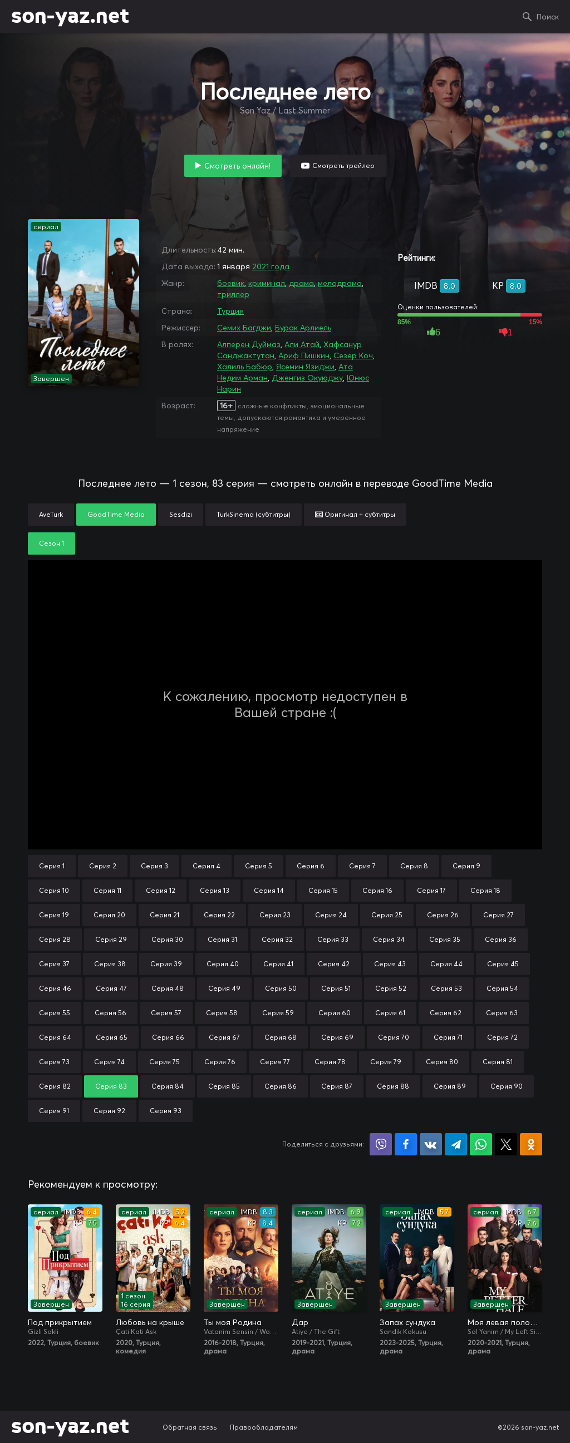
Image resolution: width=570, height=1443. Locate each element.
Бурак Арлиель (303, 328)
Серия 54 (502, 988)
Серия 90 (506, 1086)
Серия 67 (224, 1037)
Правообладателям (264, 1427)
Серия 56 (110, 1013)
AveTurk (51, 514)
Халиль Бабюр (244, 367)
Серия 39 (166, 964)
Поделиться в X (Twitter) (506, 1144)
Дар (300, 1322)
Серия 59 (278, 1013)
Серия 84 (167, 1086)
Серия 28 (55, 939)
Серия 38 (110, 964)
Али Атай (302, 344)
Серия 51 (336, 988)
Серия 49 (224, 988)
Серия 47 (111, 988)
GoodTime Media (116, 514)
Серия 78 (330, 1061)
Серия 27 (498, 915)
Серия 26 (443, 915)
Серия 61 (390, 1013)
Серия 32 (277, 939)
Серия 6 (311, 866)
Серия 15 (323, 890)
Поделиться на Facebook (406, 1144)
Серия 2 (102, 866)
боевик (230, 283)
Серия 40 (223, 964)
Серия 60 (334, 1013)
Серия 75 (164, 1061)
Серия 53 (446, 988)
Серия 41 (278, 964)
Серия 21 (164, 915)
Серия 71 (448, 1037)
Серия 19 (54, 915)
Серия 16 (377, 890)
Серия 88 (393, 1086)
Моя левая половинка (505, 1322)
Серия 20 (109, 915)
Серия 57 (166, 1013)
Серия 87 (336, 1086)
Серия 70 (393, 1037)
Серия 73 (54, 1061)
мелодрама (340, 283)
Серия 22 (219, 915)
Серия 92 (109, 1110)
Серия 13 (214, 890)
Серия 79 (385, 1061)
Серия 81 (498, 1061)
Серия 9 (466, 866)
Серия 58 (222, 1013)
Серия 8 (414, 866)
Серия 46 (55, 988)
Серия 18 (485, 890)
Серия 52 (390, 988)
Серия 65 (111, 1037)
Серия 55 (54, 1013)
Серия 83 (111, 1086)
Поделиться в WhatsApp (481, 1144)
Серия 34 (389, 939)
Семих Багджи (244, 328)
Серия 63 (502, 1013)
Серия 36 (501, 939)
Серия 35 (444, 939)
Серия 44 (446, 964)
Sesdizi (180, 514)
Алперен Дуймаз (249, 344)
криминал (266, 283)
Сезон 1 (51, 543)
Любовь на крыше (150, 1322)
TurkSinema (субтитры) (254, 514)
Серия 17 (431, 890)
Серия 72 (502, 1037)
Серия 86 (280, 1086)
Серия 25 (386, 915)
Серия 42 (334, 964)
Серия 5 (258, 866)
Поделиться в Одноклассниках (531, 1144)
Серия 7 (362, 866)
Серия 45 (503, 964)
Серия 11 (107, 890)
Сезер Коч (353, 355)
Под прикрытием (60, 1322)
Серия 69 (337, 1037)
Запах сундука (407, 1322)
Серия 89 (450, 1086)
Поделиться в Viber (381, 1144)
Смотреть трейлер (343, 165)
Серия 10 (54, 890)
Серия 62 (445, 1013)
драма (301, 283)
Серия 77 (275, 1061)
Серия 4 (206, 866)
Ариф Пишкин (304, 355)
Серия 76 (219, 1061)
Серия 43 (390, 964)
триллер (233, 294)
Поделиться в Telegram (456, 1144)
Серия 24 (331, 915)
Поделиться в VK (431, 1144)
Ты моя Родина (233, 1322)
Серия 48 (167, 988)
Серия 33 (332, 939)
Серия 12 (160, 890)
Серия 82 (55, 1086)
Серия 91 (54, 1110)
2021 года (270, 266)
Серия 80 (442, 1061)
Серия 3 (154, 866)
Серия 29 (111, 939)
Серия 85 (224, 1086)
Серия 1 (52, 866)
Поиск (548, 17)
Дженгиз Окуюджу (307, 378)
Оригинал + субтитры (355, 514)
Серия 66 (168, 1037)
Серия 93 (165, 1110)
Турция (230, 311)
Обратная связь (190, 1427)
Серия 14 (269, 890)
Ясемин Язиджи (305, 367)
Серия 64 (55, 1037)
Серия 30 (167, 939)
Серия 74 (109, 1061)
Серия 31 (222, 939)
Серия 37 (54, 964)
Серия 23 (275, 915)
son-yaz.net (70, 16)
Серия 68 (280, 1037)
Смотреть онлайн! (237, 165)
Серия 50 (281, 988)
